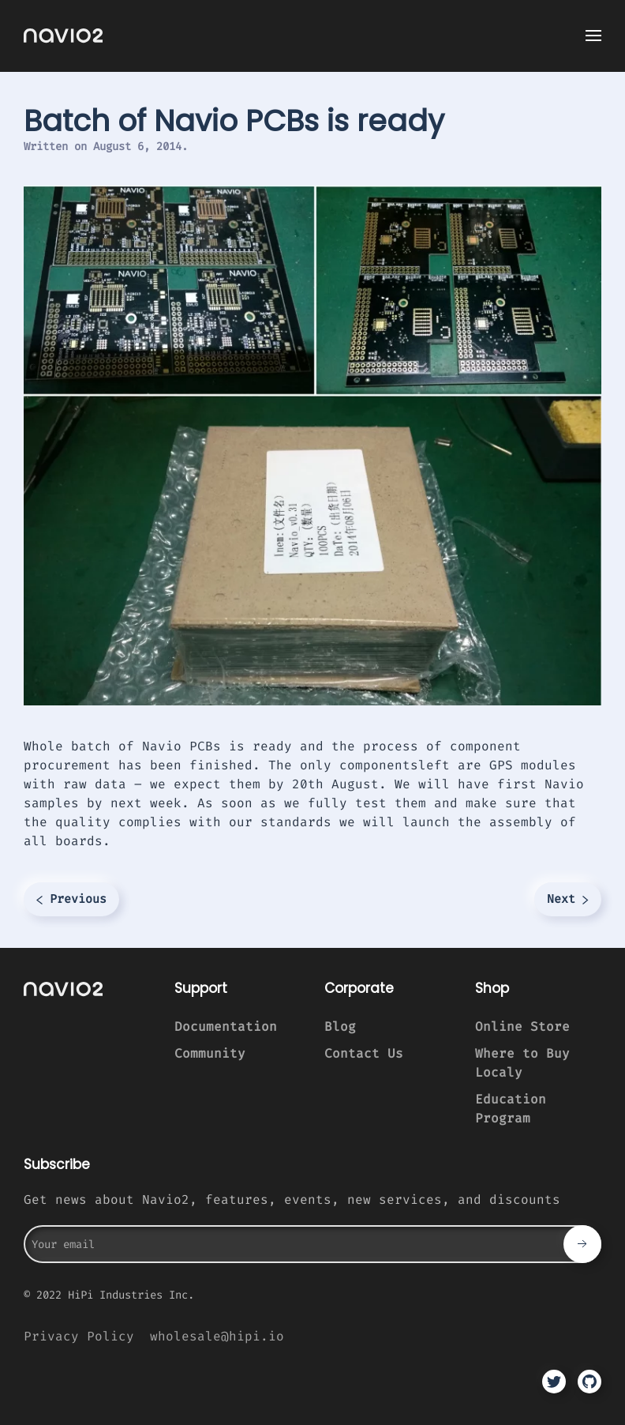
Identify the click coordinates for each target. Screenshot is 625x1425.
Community (209, 1053)
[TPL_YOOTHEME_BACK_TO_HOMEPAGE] (63, 35)
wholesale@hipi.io (217, 1336)
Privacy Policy (79, 1336)
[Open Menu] (593, 35)
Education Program (510, 1108)
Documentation (225, 1026)
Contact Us (363, 1053)
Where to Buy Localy (522, 1063)
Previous (71, 899)
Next (568, 899)
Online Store (522, 1026)
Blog (340, 1026)
